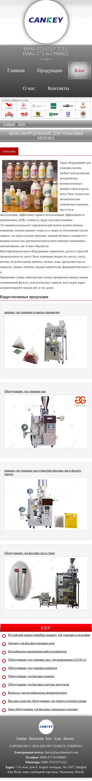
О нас (57, 738)
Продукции (36, 738)
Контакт (68, 738)
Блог (22, 124)
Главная (9, 124)
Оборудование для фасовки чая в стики (29, 553)
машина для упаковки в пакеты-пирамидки (32, 312)
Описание (9, 151)
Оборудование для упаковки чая (25, 391)
